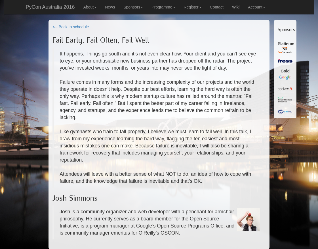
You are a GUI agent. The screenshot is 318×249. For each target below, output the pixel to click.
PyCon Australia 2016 (50, 7)
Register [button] (192, 7)
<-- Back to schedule (70, 27)
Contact (217, 7)
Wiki (235, 7)
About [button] (90, 7)
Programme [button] (163, 7)
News (110, 7)
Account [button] (256, 7)
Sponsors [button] (133, 7)
